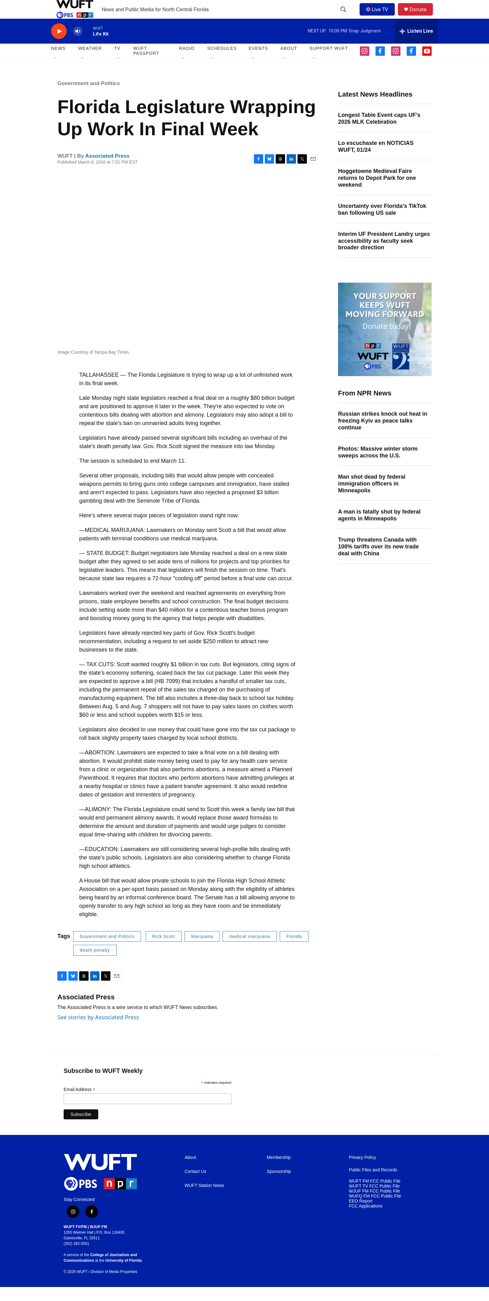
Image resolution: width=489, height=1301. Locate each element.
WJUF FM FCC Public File (374, 1205)
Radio (186, 62)
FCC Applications (365, 1220)
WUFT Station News (204, 1199)
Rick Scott (163, 950)
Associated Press (107, 170)
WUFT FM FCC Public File (374, 1195)
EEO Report (360, 1215)
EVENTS (258, 62)
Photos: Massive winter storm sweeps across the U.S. (378, 466)
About (190, 1171)
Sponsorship (279, 1185)
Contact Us (195, 1185)
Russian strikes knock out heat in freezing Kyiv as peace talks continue (382, 435)
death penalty (95, 964)
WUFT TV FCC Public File (374, 1200)
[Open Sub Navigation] (55, 72)
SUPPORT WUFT (329, 62)
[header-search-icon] (344, 16)
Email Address (79, 1104)
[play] (59, 45)
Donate (422, 16)
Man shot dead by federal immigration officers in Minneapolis (371, 498)
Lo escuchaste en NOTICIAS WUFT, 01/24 (376, 160)
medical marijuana (249, 950)
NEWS (58, 62)
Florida (294, 950)
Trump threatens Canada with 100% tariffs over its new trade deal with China (378, 561)
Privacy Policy (362, 1171)
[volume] (77, 45)
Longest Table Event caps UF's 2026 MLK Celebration (379, 132)
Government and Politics (88, 97)
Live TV (379, 16)
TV (117, 62)
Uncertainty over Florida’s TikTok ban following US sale (382, 223)
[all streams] (416, 45)
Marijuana (202, 950)
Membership (279, 1171)
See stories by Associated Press (98, 1031)
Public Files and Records (373, 1184)
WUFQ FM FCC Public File (375, 1210)
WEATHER (90, 62)
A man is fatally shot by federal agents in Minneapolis (379, 529)
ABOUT (288, 62)
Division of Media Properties (114, 1286)
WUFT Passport (146, 65)
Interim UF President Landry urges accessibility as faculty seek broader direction (384, 255)
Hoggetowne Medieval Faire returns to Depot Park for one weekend (377, 192)
